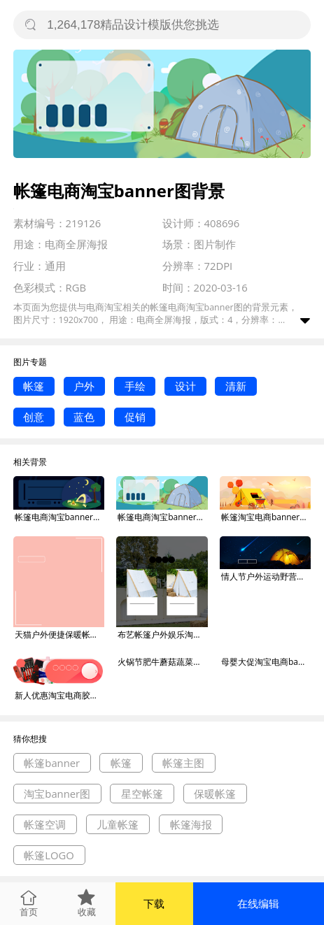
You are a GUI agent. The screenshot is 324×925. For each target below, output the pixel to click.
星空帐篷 (142, 794)
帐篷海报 (191, 824)
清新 (235, 386)
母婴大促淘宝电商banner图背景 (266, 662)
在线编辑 (258, 903)
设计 (185, 386)
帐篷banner (52, 763)
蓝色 (83, 417)
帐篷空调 (45, 824)
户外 (83, 386)
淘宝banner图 (57, 794)
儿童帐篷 (118, 824)
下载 (153, 903)
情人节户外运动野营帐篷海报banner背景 (266, 576)
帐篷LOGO (49, 855)
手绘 (135, 386)
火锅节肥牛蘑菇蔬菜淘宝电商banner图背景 (163, 662)
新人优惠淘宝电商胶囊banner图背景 (60, 695)
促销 (135, 417)
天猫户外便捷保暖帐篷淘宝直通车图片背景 (60, 634)
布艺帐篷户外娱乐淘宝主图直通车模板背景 (163, 634)
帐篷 (33, 386)
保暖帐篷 (215, 794)
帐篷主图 (183, 763)
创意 (33, 417)
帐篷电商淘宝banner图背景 (60, 517)
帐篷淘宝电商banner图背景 (266, 517)
